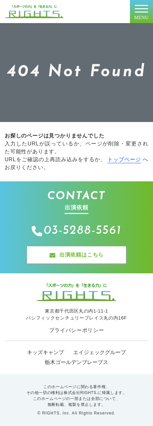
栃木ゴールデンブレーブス (76, 362)
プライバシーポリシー (76, 330)
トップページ (124, 159)
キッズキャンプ (45, 352)
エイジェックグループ (99, 352)
